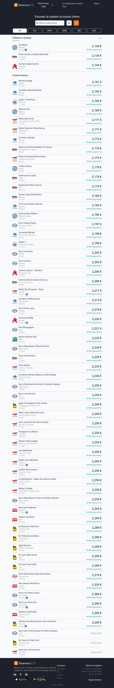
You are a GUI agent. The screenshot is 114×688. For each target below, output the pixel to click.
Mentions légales (95, 674)
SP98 (64, 30)
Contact (60, 675)
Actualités (60, 669)
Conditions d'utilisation (93, 669)
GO (19, 30)
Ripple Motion (95, 679)
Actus (96, 3)
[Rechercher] (76, 23)
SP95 (49, 30)
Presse (59, 678)
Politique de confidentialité (92, 671)
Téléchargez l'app (46, 5)
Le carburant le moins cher (72, 5)
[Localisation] (69, 23)
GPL (94, 30)
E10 (34, 30)
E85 (79, 30)
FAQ (58, 672)
